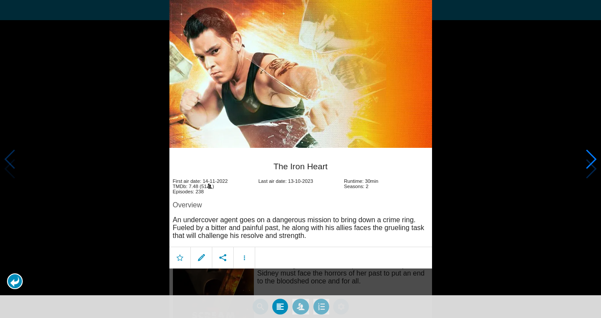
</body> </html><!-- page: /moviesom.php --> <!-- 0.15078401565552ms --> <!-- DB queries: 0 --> (300, 159)
